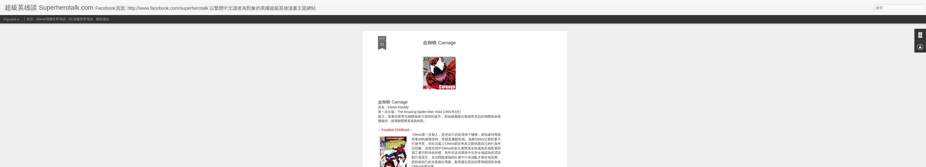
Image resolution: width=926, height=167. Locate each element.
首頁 (30, 19)
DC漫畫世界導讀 (81, 19)
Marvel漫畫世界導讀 (51, 19)
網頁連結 (102, 19)
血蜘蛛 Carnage (439, 42)
